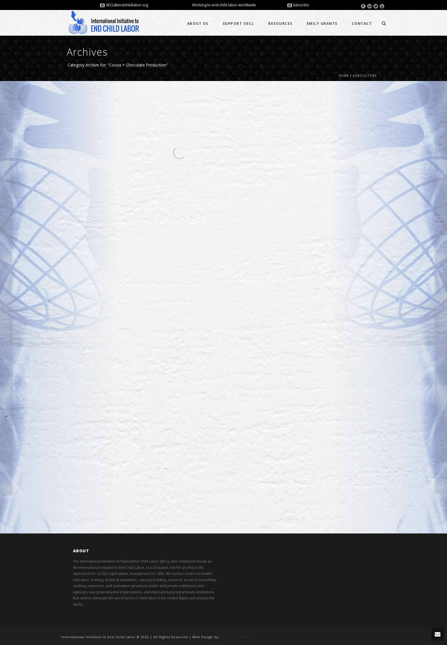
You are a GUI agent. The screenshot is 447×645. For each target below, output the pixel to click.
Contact (362, 23)
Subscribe (298, 5)
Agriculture (365, 76)
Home (344, 76)
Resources (280, 23)
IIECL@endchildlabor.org (127, 4)
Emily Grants (322, 23)
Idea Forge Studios (236, 637)
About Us (197, 23)
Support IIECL (238, 23)
